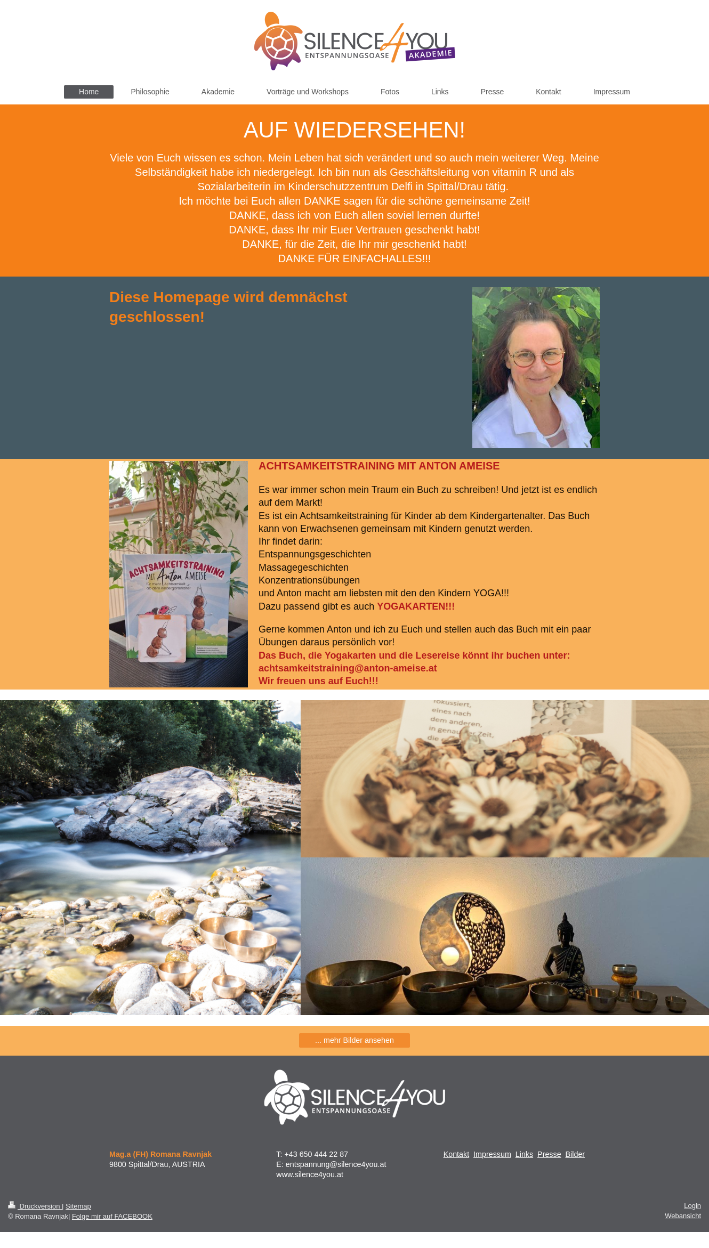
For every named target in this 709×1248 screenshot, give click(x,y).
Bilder (575, 1154)
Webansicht (683, 1216)
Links (524, 1154)
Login (692, 1206)
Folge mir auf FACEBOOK (112, 1216)
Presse (549, 1154)
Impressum (492, 1154)
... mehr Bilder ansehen (354, 1040)
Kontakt (456, 1154)
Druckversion (35, 1206)
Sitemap (78, 1206)
